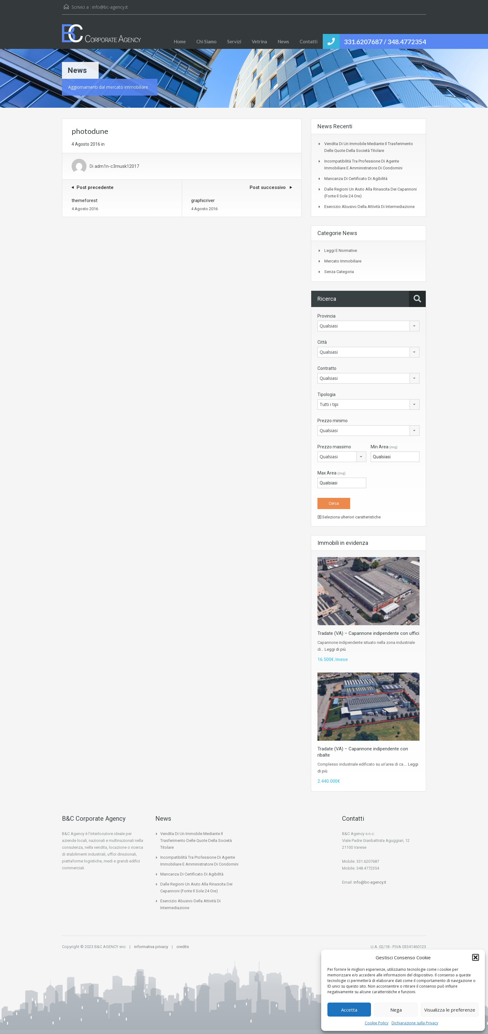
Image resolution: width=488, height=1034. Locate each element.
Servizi (234, 41)
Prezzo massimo (334, 446)
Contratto (326, 368)
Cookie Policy (376, 1023)
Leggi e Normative (340, 250)
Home (180, 41)
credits (182, 946)
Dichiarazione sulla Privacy (415, 1023)
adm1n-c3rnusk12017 (117, 166)
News (283, 41)
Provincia (326, 316)
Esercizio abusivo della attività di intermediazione (369, 206)
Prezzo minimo (332, 420)
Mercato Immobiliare (342, 261)
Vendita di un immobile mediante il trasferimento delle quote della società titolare (196, 840)
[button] (475, 957)
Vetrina (259, 41)
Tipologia (326, 394)
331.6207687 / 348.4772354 (385, 41)
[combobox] (368, 326)
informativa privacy (151, 946)
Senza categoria (339, 271)
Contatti (308, 41)
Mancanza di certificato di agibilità (355, 178)
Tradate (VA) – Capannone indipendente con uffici (368, 633)
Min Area (384, 446)
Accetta (349, 1010)
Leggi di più (335, 649)
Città (322, 342)
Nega (396, 1010)
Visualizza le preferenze (449, 1010)
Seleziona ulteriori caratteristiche (349, 517)
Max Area (331, 472)
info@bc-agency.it (110, 7)
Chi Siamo (206, 41)
